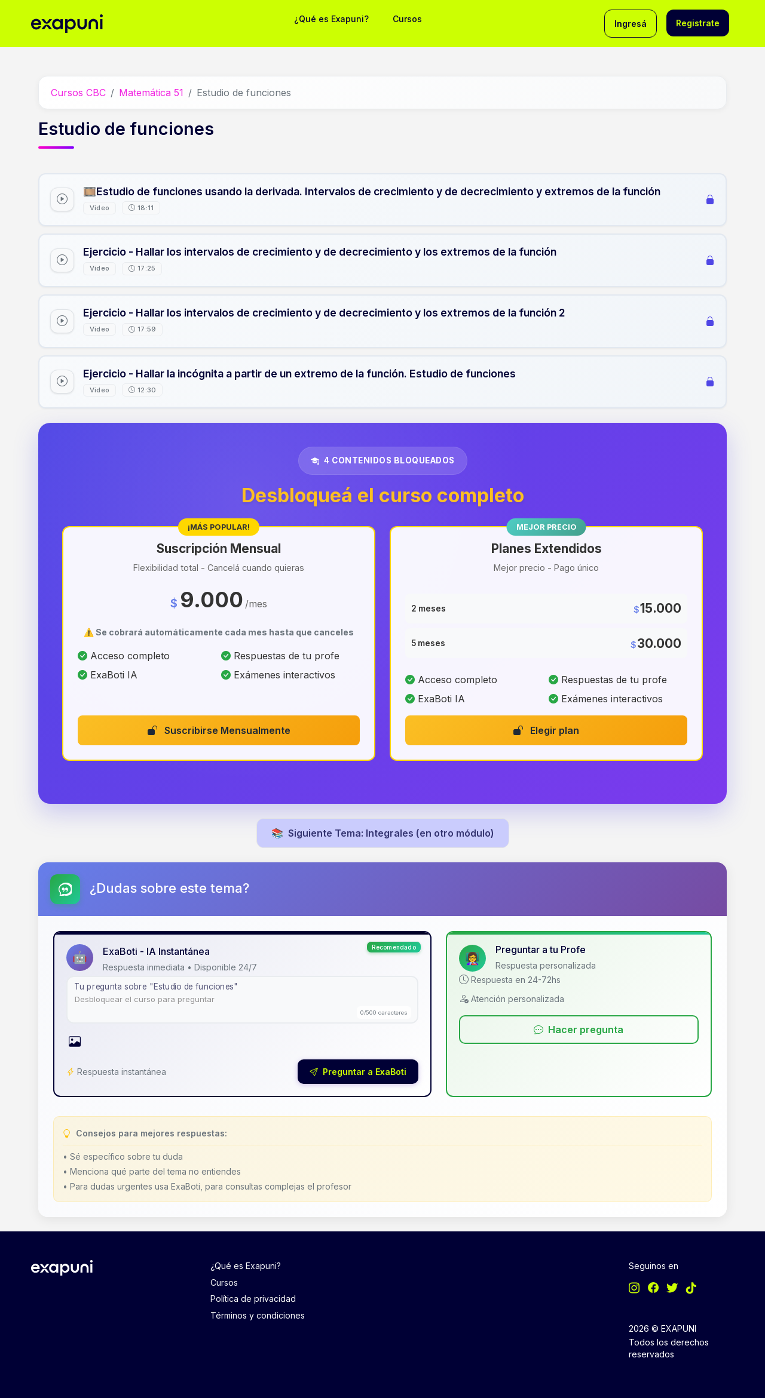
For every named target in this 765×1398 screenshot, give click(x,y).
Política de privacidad (253, 1298)
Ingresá (630, 24)
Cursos (407, 19)
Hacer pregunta (578, 1030)
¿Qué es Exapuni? (331, 19)
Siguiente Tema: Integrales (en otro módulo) (382, 833)
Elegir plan (546, 730)
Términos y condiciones (257, 1315)
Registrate (698, 23)
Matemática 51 (151, 93)
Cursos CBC (78, 93)
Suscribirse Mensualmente (219, 730)
